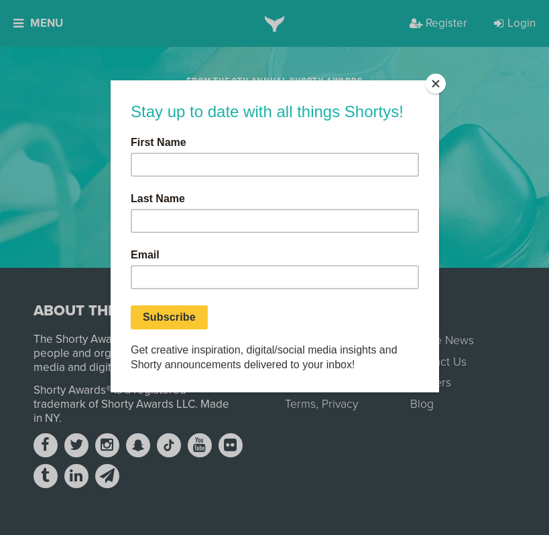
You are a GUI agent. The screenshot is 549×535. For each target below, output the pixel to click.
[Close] (436, 84)
